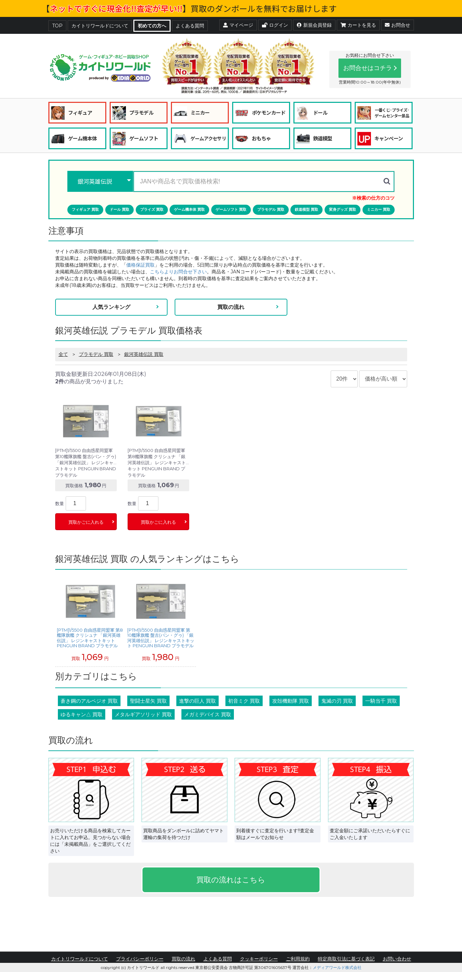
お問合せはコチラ (367, 68)
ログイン (275, 25)
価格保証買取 (140, 265)
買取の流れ (230, 307)
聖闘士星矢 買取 (148, 701)
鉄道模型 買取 (306, 209)
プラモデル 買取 (270, 209)
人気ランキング (111, 307)
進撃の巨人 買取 (197, 701)
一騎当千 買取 (381, 701)
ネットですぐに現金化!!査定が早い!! (116, 8)
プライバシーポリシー (139, 959)
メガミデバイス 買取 (207, 714)
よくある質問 (190, 26)
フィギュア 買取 (85, 209)
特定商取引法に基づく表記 (346, 959)
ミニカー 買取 (378, 209)
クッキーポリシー (259, 959)
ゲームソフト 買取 (231, 209)
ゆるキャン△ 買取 (82, 714)
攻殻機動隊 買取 (290, 701)
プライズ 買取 (151, 209)
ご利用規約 (298, 959)
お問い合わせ (397, 959)
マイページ (238, 25)
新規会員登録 (314, 25)
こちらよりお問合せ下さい (178, 272)
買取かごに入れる (86, 522)
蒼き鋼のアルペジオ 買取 (89, 701)
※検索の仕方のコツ (373, 198)
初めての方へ (152, 26)
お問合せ (397, 25)
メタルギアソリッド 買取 (143, 714)
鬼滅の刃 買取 (337, 701)
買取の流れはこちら (230, 879)
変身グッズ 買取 (342, 209)
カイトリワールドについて (99, 26)
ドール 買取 (119, 209)
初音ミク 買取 (244, 701)
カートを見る (358, 25)
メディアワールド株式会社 (337, 967)
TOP (57, 26)
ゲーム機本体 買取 (189, 209)
